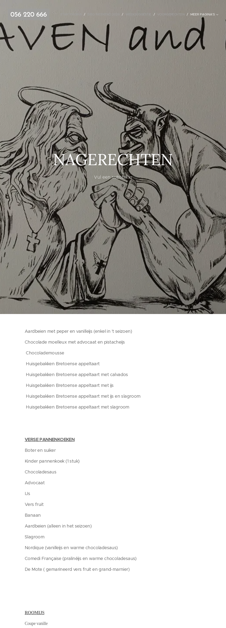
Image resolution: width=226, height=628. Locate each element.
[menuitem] (101, 14)
